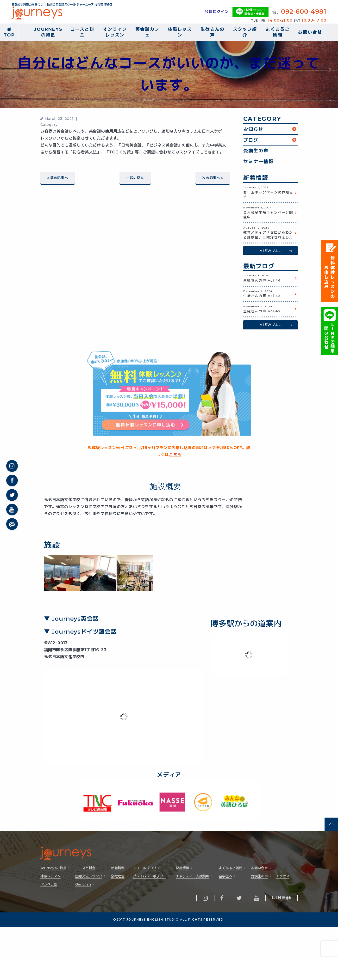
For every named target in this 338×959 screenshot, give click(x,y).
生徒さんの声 (212, 32)
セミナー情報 (258, 161)
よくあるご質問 (278, 32)
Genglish (83, 884)
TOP (9, 35)
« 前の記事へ (57, 178)
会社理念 (118, 876)
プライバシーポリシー (149, 876)
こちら (175, 454)
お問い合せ (310, 32)
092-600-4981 (303, 11)
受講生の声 (256, 150)
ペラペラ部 (48, 884)
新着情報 (118, 868)
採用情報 (182, 868)
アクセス (282, 876)
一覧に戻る (135, 178)
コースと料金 (82, 32)
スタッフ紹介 (245, 32)
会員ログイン (217, 11)
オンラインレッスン (115, 32)
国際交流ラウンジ (88, 876)
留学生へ (225, 876)
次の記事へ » (212, 178)
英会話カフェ (147, 32)
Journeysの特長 (48, 32)
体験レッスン (180, 32)
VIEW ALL (270, 251)
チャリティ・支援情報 (192, 876)
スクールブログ (144, 868)
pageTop (331, 824)
